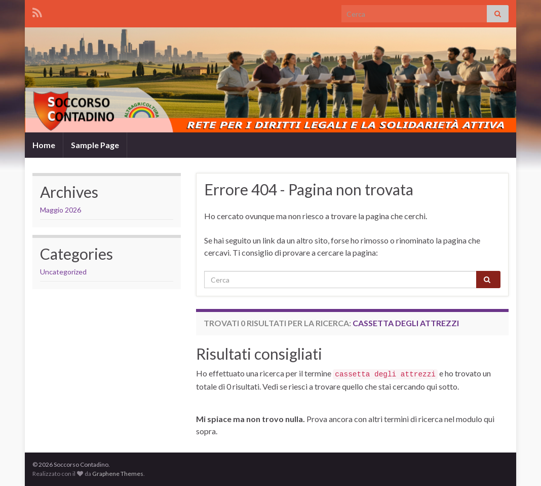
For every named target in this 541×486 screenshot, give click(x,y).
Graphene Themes (117, 473)
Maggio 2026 (60, 209)
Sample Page (95, 145)
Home (43, 145)
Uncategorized (63, 271)
